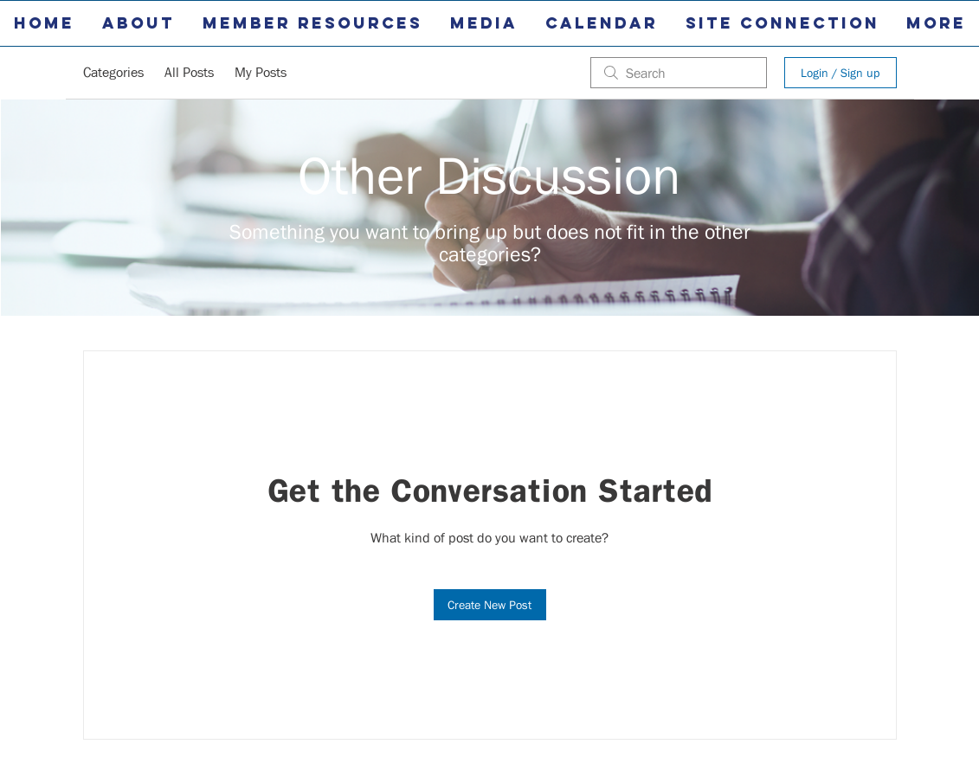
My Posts (261, 72)
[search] (678, 72)
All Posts (189, 72)
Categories (113, 72)
